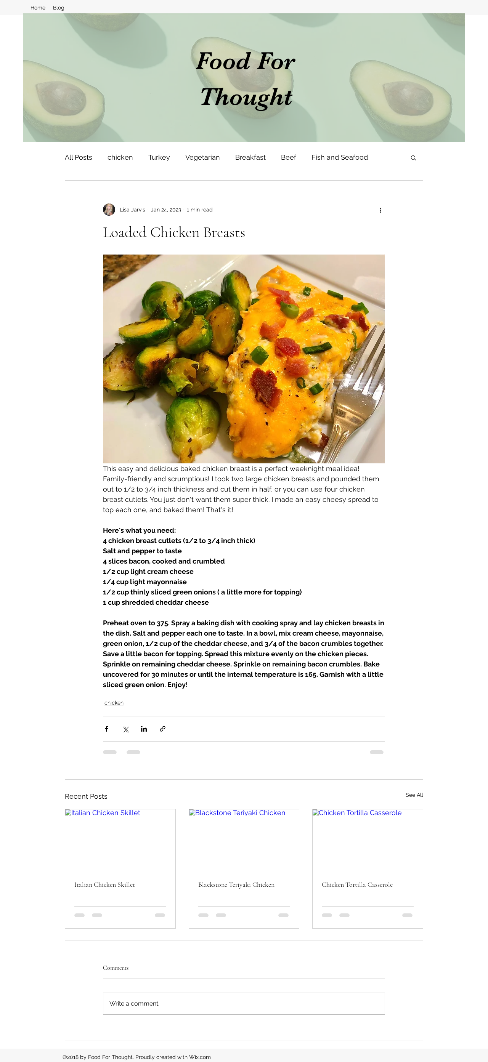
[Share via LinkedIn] (144, 728)
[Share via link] (162, 728)
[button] (413, 157)
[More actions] (380, 209)
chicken (120, 157)
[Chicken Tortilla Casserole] (368, 840)
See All (414, 795)
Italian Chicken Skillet (104, 884)
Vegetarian (202, 157)
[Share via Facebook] (106, 728)
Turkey (159, 157)
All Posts (78, 157)
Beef (288, 157)
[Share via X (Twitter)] (125, 728)
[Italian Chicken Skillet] (120, 840)
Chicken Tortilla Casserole (357, 884)
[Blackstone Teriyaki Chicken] (244, 840)
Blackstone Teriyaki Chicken (236, 884)
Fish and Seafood (339, 157)
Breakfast (250, 157)
